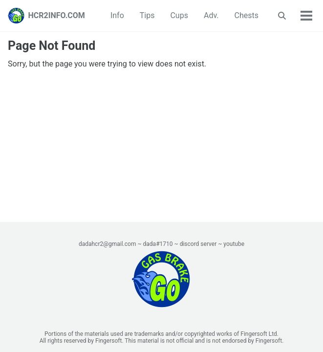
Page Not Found (51, 46)
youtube (233, 244)
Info (117, 15)
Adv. (211, 15)
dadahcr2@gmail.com (107, 244)
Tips (147, 15)
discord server (198, 244)
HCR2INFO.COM (56, 15)
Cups (179, 15)
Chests (246, 15)
